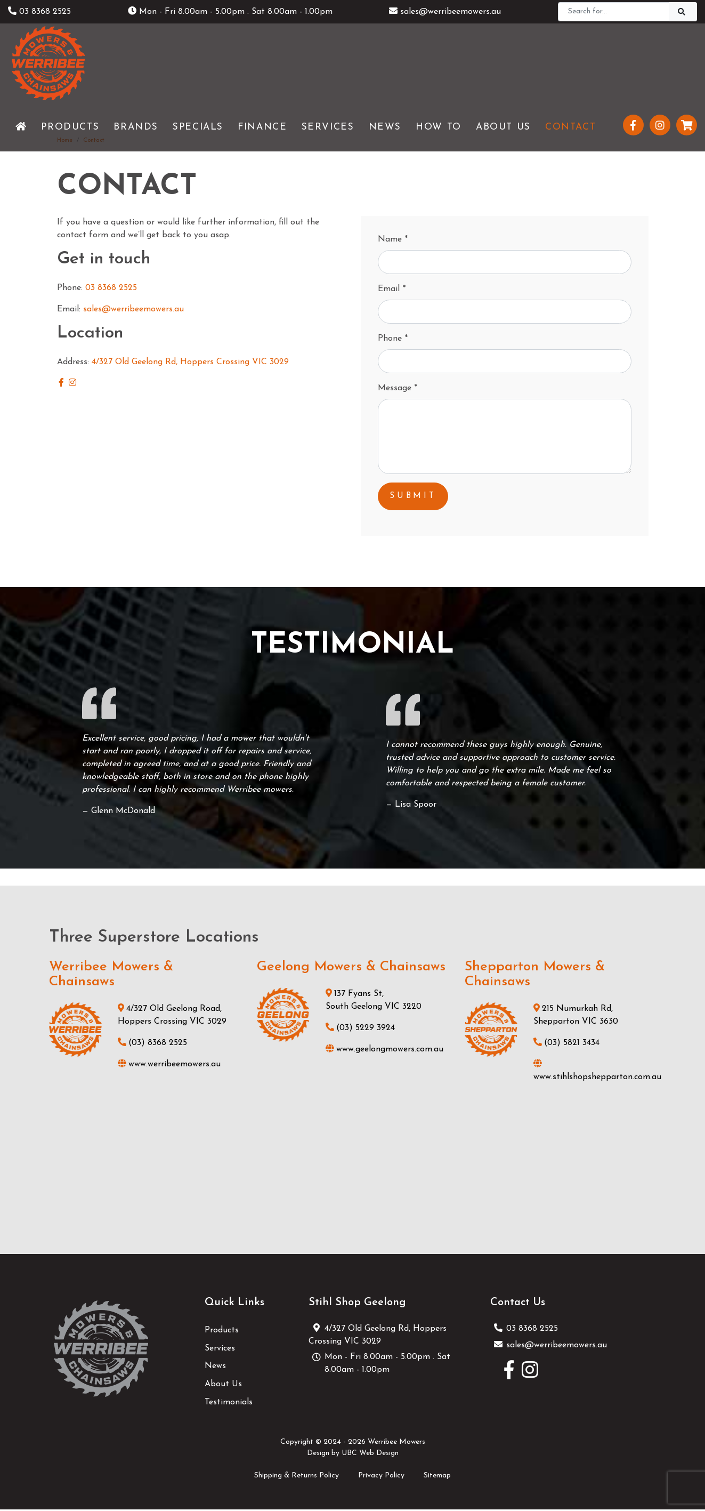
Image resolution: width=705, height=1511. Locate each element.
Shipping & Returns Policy (296, 1477)
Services (220, 1350)
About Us (223, 1385)
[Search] (613, 11)
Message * (397, 388)
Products (222, 1332)
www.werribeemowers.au (169, 1066)
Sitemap (437, 1477)
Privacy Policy (381, 1477)
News (215, 1367)
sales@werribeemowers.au (445, 11)
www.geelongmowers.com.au (384, 1051)
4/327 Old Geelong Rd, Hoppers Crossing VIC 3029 (190, 362)
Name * (393, 239)
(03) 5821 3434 (566, 1045)
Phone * (393, 338)
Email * (392, 289)
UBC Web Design (370, 1455)
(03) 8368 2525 (152, 1045)
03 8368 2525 (39, 11)
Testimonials (229, 1404)
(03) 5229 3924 (360, 1029)
